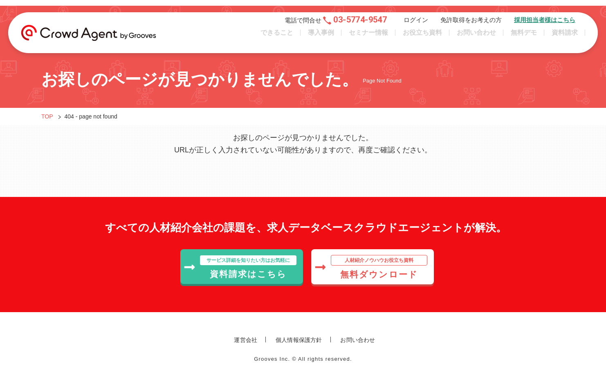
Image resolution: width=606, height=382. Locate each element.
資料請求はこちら (240, 267)
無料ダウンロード (370, 267)
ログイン (416, 23)
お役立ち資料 (422, 36)
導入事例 (321, 36)
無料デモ (524, 36)
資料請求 (565, 36)
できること (276, 36)
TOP (47, 116)
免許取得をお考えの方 (471, 23)
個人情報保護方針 (299, 340)
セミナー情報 (368, 36)
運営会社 (245, 340)
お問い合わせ (476, 36)
